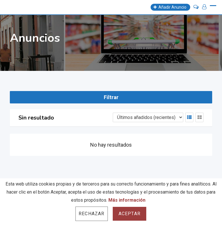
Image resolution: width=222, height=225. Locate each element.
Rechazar (92, 213)
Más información (126, 200)
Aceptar (129, 213)
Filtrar (111, 97)
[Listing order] (148, 117)
